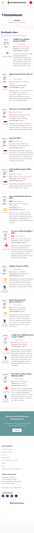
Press (4, 463)
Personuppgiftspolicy (10, 460)
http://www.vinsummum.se (17, 22)
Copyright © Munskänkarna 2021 (11, 487)
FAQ (3, 466)
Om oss (4, 455)
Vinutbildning (7, 452)
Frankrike (18, 46)
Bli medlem (6, 458)
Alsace (20, 81)
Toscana (19, 143)
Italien (13, 143)
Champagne (26, 46)
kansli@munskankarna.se (14, 481)
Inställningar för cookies (11, 469)
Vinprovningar (7, 449)
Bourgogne (22, 114)
